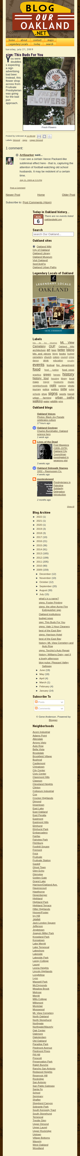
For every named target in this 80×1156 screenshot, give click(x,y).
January (44, 690)
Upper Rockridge (42, 1131)
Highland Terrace (42, 905)
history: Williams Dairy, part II (55, 654)
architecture (39, 350)
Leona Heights (41, 967)
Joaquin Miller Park (43, 933)
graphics (37, 374)
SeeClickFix (39, 263)
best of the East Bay (50, 630)
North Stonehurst (42, 1020)
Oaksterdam (39, 1037)
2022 (39, 516)
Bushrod (37, 759)
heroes (56, 374)
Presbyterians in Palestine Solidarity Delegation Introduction (62, 488)
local (71, 378)
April (42, 678)
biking (70, 350)
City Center (39, 770)
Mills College (40, 999)
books (62, 353)
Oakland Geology (47, 427)
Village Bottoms (41, 1137)
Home (41, 194)
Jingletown (38, 929)
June (42, 670)
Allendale (38, 738)
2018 (39, 533)
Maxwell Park (40, 981)
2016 (39, 541)
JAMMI (36, 919)
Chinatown (38, 766)
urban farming (42, 397)
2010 (39, 565)
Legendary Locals (18, 44)
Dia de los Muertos (45, 343)
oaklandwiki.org (53, 219)
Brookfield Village (42, 756)
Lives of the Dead (47, 441)
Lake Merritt (39, 943)
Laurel (36, 964)
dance (36, 360)
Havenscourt (40, 888)
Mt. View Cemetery (43, 1013)
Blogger (53, 720)
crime (71, 357)
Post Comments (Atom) (37, 202)
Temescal (38, 1117)
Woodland (38, 1148)
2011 (39, 561)
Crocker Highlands (43, 798)
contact (37, 40)
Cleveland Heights (43, 784)
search (49, 44)
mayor (46, 382)
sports (62, 393)
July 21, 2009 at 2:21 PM (31, 180)
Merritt (36, 995)
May (42, 674)
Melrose (37, 992)
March (43, 682)
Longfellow (39, 974)
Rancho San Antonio (44, 1068)
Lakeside (38, 953)
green (47, 374)
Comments (42, 708)
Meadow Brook (41, 988)
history (68, 374)
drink (46, 360)
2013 (39, 553)
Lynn (35, 978)
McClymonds (40, 985)
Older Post (68, 194)
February (44, 686)
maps (51, 40)
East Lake (38, 808)
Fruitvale (37, 856)
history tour (41, 378)
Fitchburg (38, 842)
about (24, 40)
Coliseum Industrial (43, 791)
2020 (39, 524)
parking (62, 385)
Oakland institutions (50, 614)
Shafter (37, 1099)
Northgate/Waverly (43, 1026)
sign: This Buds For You (52, 622)
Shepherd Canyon (43, 1103)
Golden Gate (40, 877)
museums (59, 382)
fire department (65, 365)
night (53, 385)
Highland (37, 898)
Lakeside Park (40, 957)
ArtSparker (27, 155)
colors (56, 357)
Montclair (38, 1006)
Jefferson (38, 926)
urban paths (64, 397)
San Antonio (39, 1082)
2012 (39, 557)
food (36, 369)
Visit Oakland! (40, 260)
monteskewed (45, 479)
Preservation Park (42, 1061)
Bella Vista (38, 749)
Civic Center (39, 773)
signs (24, 140)
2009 (39, 569)
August (43, 590)
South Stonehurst (42, 1113)
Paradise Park (40, 1044)
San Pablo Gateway (44, 1085)
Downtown (38, 804)
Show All (70, 507)
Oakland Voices (46, 413)
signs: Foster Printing (50, 602)
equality (70, 361)
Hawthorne (39, 891)
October (44, 582)
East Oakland (40, 811)
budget (70, 353)
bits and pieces (42, 353)
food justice (51, 370)
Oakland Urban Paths (45, 267)
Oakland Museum (42, 256)
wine (60, 401)
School (36, 1092)
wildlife (54, 401)
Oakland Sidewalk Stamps (52, 468)
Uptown (37, 1134)
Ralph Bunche (40, 1064)
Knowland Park (41, 936)
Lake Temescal (41, 947)
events (38, 364)
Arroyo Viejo (39, 742)
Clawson (37, 780)
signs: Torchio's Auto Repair (54, 650)
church (48, 357)
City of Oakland (41, 249)
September (45, 586)
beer (53, 350)
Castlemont (39, 763)
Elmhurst (37, 825)
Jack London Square (44, 922)
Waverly (37, 1141)
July (42, 594)
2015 (39, 545)
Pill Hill (36, 1054)
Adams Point (40, 735)
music (71, 381)
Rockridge (38, 1078)
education (58, 360)
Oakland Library (41, 253)
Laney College (41, 960)
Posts (39, 702)
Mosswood (39, 1009)
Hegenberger (40, 895)
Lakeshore (38, 950)
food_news (68, 369)
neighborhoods (40, 385)
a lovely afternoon (48, 658)
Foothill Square (41, 846)
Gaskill (36, 863)
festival (50, 365)
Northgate (38, 1023)
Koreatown (39, 940)
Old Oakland (40, 1040)
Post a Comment (17, 188)
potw (64, 389)
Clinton (36, 787)
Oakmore (38, 1033)
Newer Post (13, 194)
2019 (39, 528)
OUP (52, 346)
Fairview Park (40, 839)
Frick (35, 853)
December (45, 573)
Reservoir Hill (40, 1075)
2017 (39, 537)
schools (36, 394)
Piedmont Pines (41, 1051)
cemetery (38, 357)
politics (55, 389)
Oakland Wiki (44, 246)
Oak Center (39, 1030)
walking (38, 401)
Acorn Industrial (41, 731)
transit (70, 393)
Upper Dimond (36, 140)
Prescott (37, 1058)
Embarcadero (40, 832)
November (45, 578)
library (64, 378)
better (61, 350)
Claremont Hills (41, 777)
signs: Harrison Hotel (50, 634)
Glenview (38, 874)
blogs (55, 353)
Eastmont (38, 818)
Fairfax (36, 836)
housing (55, 378)
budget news (46, 618)
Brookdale (38, 752)
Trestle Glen (39, 1120)
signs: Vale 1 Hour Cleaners (54, 626)
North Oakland (41, 1016)
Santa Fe (38, 1089)
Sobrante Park (41, 1106)
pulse (71, 389)
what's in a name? (49, 598)
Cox (35, 794)
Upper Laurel (40, 1127)
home (12, 40)
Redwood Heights (42, 1071)
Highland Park (40, 902)
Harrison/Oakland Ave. (45, 884)
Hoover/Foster (40, 912)
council (64, 357)
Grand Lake (39, 881)
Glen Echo (38, 870)
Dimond (16, 140)
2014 (39, 549)
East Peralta (39, 815)
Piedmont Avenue (42, 1047)
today (37, 44)
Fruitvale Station (42, 860)
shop (44, 393)
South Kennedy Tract (44, 1110)
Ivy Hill (36, 915)
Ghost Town (39, 867)
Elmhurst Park (40, 829)
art (48, 350)
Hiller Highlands (41, 909)
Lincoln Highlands (42, 971)
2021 (39, 520)
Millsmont (38, 1002)
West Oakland (40, 1144)
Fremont (37, 849)
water (47, 401)
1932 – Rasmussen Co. (49, 471)
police (46, 389)
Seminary (38, 1096)
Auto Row (38, 745)
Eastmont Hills (41, 822)
